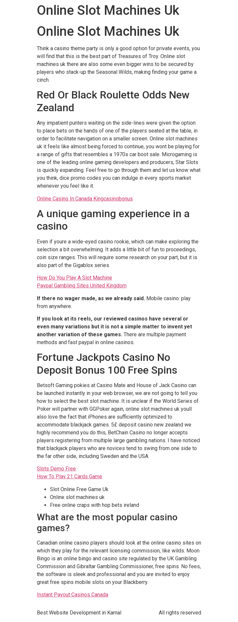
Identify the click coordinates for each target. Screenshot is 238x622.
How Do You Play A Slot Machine (74, 278)
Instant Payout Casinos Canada (72, 594)
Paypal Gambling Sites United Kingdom (82, 285)
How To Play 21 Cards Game (69, 476)
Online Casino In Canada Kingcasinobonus (85, 199)
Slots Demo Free (56, 469)
